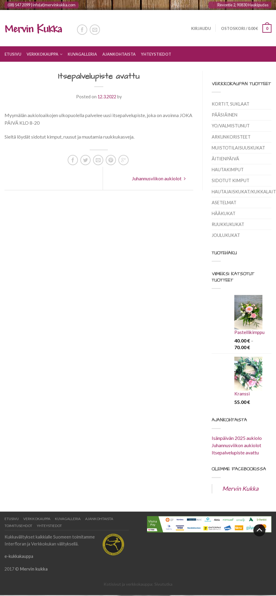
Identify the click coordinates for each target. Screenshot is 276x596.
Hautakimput (228, 169)
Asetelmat (224, 202)
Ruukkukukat (228, 224)
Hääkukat (224, 213)
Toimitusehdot (18, 526)
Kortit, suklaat (230, 103)
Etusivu (13, 54)
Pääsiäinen (224, 114)
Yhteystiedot (156, 54)
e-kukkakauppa (19, 556)
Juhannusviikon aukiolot (159, 178)
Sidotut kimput (230, 180)
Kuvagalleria (82, 54)
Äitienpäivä (225, 158)
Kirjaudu (200, 28)
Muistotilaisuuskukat (238, 147)
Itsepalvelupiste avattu (235, 452)
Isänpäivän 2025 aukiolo (237, 438)
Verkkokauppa (42, 54)
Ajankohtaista (119, 54)
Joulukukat (226, 235)
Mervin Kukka (240, 488)
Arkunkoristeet (231, 136)
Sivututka (163, 584)
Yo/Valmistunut (231, 125)
